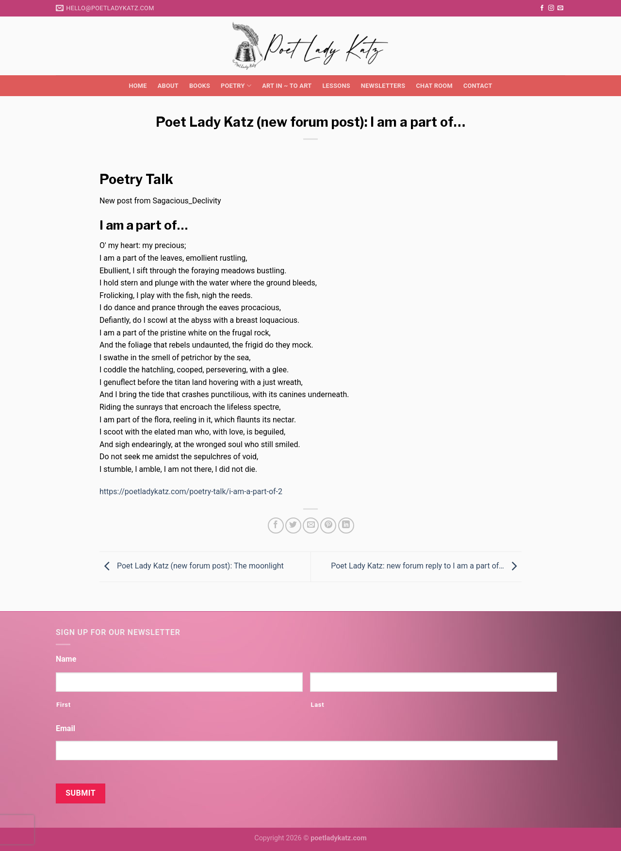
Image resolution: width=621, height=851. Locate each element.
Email (65, 728)
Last (317, 704)
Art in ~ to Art (286, 85)
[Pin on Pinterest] (328, 525)
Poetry (236, 85)
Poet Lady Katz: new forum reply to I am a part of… (426, 566)
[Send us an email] (560, 8)
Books (199, 85)
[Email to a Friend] (311, 525)
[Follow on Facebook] (542, 8)
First (63, 704)
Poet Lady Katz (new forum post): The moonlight (191, 566)
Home (138, 85)
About (168, 85)
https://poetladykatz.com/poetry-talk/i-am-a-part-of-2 (190, 491)
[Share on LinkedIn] (346, 525)
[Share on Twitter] (293, 525)
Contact (477, 85)
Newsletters (383, 85)
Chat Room (434, 85)
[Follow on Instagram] (551, 8)
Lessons (336, 85)
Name (66, 659)
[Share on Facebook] (276, 525)
